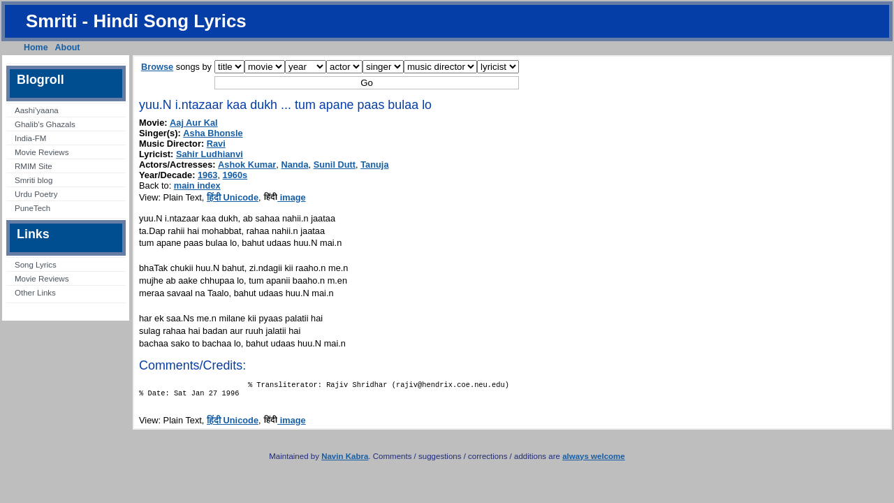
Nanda (294, 164)
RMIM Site (33, 166)
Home (36, 47)
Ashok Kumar (247, 164)
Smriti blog (33, 180)
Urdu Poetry (36, 194)
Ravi (216, 143)
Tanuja (374, 164)
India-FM (30, 138)
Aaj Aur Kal (194, 122)
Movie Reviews (41, 152)
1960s (235, 175)
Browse (157, 66)
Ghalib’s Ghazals (45, 124)
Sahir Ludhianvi (209, 154)
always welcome (593, 460)
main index (197, 185)
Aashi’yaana (37, 110)
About (67, 47)
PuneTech (32, 208)
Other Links (35, 293)
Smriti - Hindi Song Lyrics (136, 21)
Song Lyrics (36, 265)
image (284, 197)
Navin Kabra (344, 460)
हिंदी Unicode (232, 197)
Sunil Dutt (335, 164)
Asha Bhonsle (212, 133)
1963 (207, 175)
